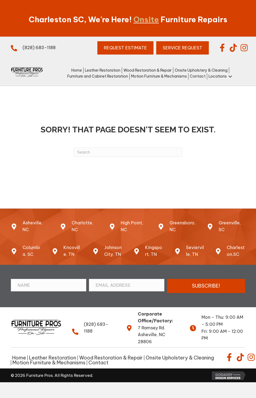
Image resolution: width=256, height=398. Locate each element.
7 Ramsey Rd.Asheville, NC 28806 (151, 334)
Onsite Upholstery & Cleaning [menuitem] (180, 357)
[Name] (48, 285)
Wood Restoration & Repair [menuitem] (111, 357)
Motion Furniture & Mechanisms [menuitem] (48, 362)
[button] (222, 48)
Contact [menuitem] (98, 362)
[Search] (128, 152)
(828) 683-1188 (39, 47)
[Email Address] (126, 285)
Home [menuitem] (19, 357)
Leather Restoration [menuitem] (52, 357)
